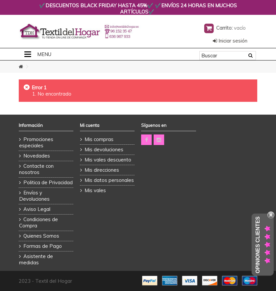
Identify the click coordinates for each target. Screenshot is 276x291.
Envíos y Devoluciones (34, 195)
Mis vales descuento (108, 160)
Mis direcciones (102, 170)
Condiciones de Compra (38, 222)
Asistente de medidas (36, 259)
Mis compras (99, 139)
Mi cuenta (89, 125)
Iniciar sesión (230, 41)
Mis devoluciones (104, 149)
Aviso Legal (36, 209)
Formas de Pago (42, 246)
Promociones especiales (36, 142)
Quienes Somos (41, 236)
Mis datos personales (109, 180)
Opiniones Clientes (258, 245)
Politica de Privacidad (48, 182)
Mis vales (95, 190)
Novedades (36, 156)
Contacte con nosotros (36, 169)
